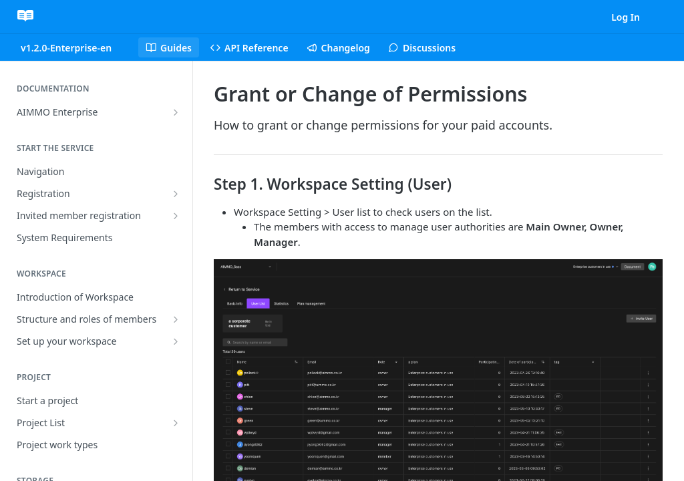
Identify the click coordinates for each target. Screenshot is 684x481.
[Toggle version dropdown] (74, 47)
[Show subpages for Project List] (175, 423)
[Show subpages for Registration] (175, 193)
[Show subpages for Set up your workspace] (175, 341)
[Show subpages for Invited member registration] (175, 215)
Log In (625, 17)
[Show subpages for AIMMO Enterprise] (175, 112)
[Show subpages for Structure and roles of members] (175, 319)
